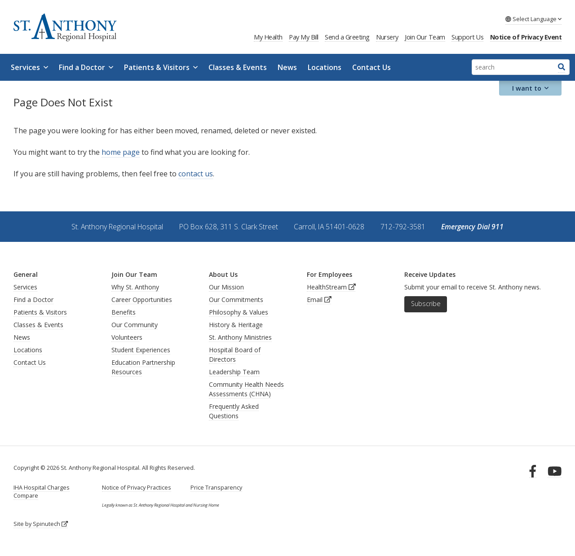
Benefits (123, 312)
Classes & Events (237, 67)
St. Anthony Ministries (240, 337)
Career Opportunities (141, 299)
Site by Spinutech (40, 524)
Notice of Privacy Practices (136, 487)
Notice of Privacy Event (526, 37)
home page (121, 152)
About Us (223, 274)
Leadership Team (234, 372)
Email (319, 299)
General (25, 274)
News (287, 67)
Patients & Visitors (161, 67)
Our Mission (226, 287)
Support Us (467, 37)
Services (29, 67)
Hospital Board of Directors (235, 354)
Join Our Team (425, 37)
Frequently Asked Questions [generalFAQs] (234, 411)
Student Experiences (140, 350)
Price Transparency (216, 487)
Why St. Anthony (135, 287)
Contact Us (371, 67)
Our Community (134, 324)
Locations (324, 67)
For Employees (329, 274)
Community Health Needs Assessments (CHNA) (246, 389)
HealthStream (331, 287)
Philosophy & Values (238, 312)
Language (533, 19)
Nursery (387, 37)
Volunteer (125, 337)
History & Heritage (236, 324)
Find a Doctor (86, 67)
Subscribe (426, 303)
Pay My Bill (303, 37)
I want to (530, 88)
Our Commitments (236, 299)
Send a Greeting (347, 37)
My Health (268, 37)
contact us (195, 174)
